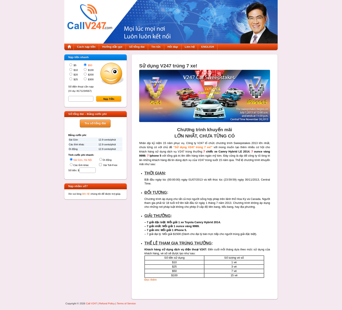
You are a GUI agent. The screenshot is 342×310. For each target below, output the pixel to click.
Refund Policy (107, 303)
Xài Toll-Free (110, 165)
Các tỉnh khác (81, 165)
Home (69, 47)
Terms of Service (126, 303)
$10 (75, 70)
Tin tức (156, 46)
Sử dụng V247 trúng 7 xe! (168, 66)
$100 (90, 70)
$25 (75, 79)
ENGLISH (207, 46)
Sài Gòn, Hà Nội (82, 159)
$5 (74, 65)
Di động (107, 159)
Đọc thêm (150, 279)
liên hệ (86, 193)
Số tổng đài (137, 46)
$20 (75, 74)
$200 (90, 74)
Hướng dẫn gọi (112, 46)
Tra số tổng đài (95, 123)
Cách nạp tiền (86, 46)
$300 (90, 79)
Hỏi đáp (173, 46)
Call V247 (91, 303)
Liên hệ (190, 46)
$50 (89, 65)
